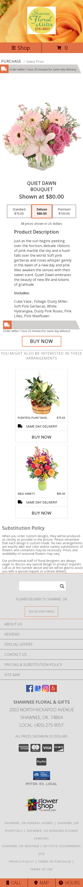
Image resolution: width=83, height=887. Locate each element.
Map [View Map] (41, 883)
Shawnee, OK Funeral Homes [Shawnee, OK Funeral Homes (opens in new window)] (28, 823)
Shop (20, 47)
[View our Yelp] (53, 690)
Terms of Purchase (54, 861)
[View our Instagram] (45, 690)
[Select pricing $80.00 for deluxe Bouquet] (42, 211)
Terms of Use (41, 869)
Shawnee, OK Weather (20, 846)
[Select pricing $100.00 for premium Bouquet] (64, 211)
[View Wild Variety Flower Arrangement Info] (41, 468)
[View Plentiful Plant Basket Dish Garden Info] (41, 393)
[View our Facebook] (29, 690)
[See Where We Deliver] (41, 611)
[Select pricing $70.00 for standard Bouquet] (19, 211)
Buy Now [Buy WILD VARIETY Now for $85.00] (41, 513)
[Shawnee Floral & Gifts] (41, 32)
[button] (41, 775)
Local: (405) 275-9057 (41, 725)
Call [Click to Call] (13, 883)
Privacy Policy (21, 861)
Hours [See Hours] (69, 883)
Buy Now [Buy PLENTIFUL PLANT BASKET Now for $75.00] (41, 437)
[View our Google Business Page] (37, 690)
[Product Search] (42, 586)
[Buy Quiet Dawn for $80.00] (41, 341)
